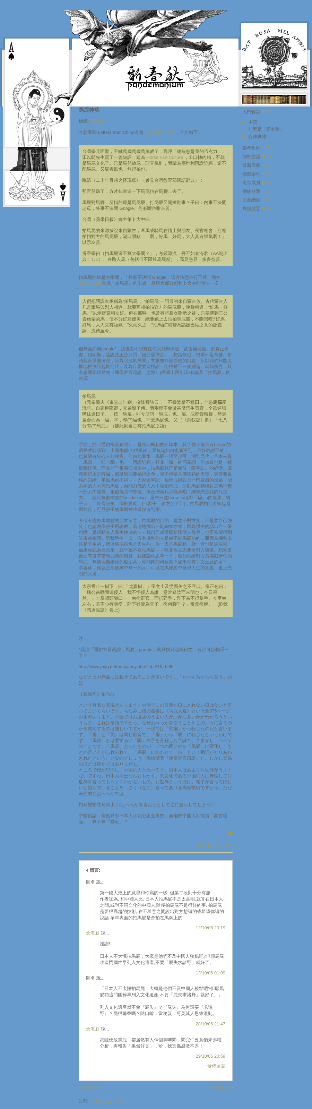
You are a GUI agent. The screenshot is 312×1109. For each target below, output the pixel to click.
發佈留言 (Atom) (110, 1100)
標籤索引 (257, 174)
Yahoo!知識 (90, 283)
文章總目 (257, 200)
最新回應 (257, 165)
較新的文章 (90, 1088)
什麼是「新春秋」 (266, 129)
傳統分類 (257, 191)
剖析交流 (257, 156)
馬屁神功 (89, 110)
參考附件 (257, 148)
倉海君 (97, 120)
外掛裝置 (257, 208)
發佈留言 (216, 1065)
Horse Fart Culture (165, 157)
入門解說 (257, 111)
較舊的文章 (221, 1088)
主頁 (252, 122)
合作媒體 (257, 136)
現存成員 (257, 182)
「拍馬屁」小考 (159, 132)
